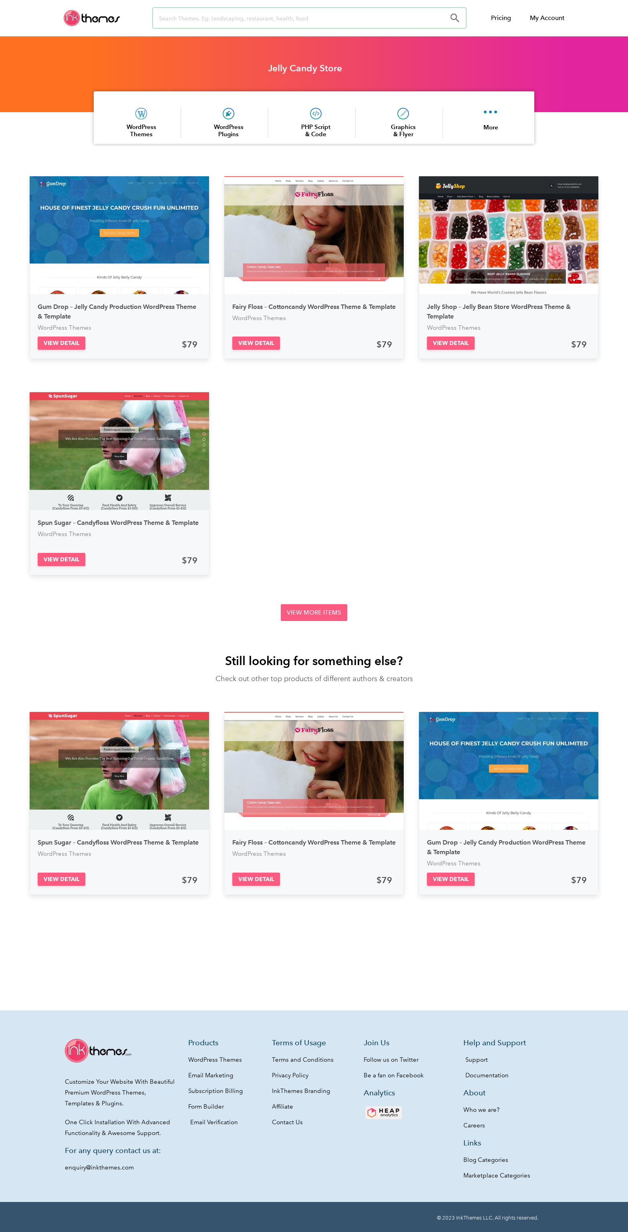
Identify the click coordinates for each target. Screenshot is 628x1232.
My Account (547, 18)
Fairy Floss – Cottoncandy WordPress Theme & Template (314, 307)
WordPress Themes (141, 130)
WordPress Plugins (229, 130)
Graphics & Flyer (403, 130)
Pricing (501, 18)
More (490, 127)
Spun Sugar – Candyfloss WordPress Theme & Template (118, 522)
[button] (61, 343)
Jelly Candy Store (305, 68)
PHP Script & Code (315, 130)
